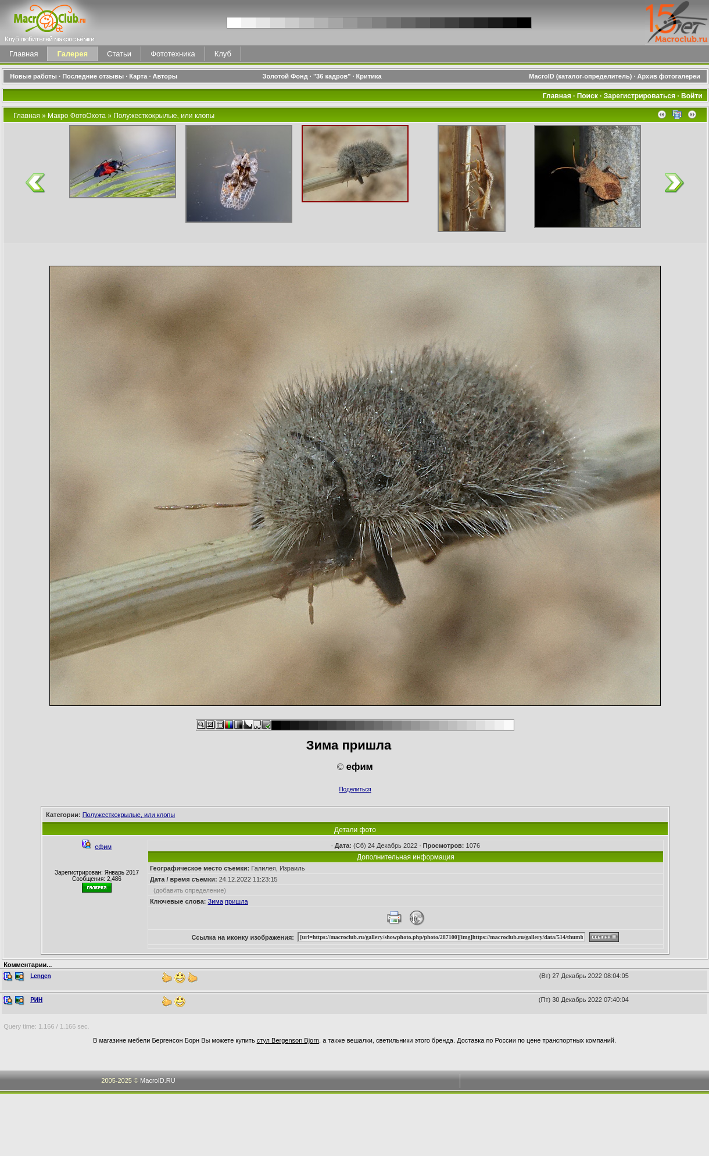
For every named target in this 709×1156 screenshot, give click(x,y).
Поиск (587, 96)
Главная (23, 53)
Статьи (119, 53)
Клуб (222, 53)
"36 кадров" (332, 76)
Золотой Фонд (285, 76)
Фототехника (173, 53)
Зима (215, 901)
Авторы (165, 76)
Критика (369, 76)
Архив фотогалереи (670, 76)
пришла (236, 901)
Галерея (72, 53)
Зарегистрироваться (639, 96)
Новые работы (33, 76)
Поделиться (355, 789)
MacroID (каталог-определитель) (580, 76)
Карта (138, 76)
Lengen (40, 976)
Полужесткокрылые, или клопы (163, 116)
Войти (692, 96)
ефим (103, 846)
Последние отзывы (93, 76)
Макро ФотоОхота (77, 116)
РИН (36, 1000)
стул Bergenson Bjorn (288, 1040)
